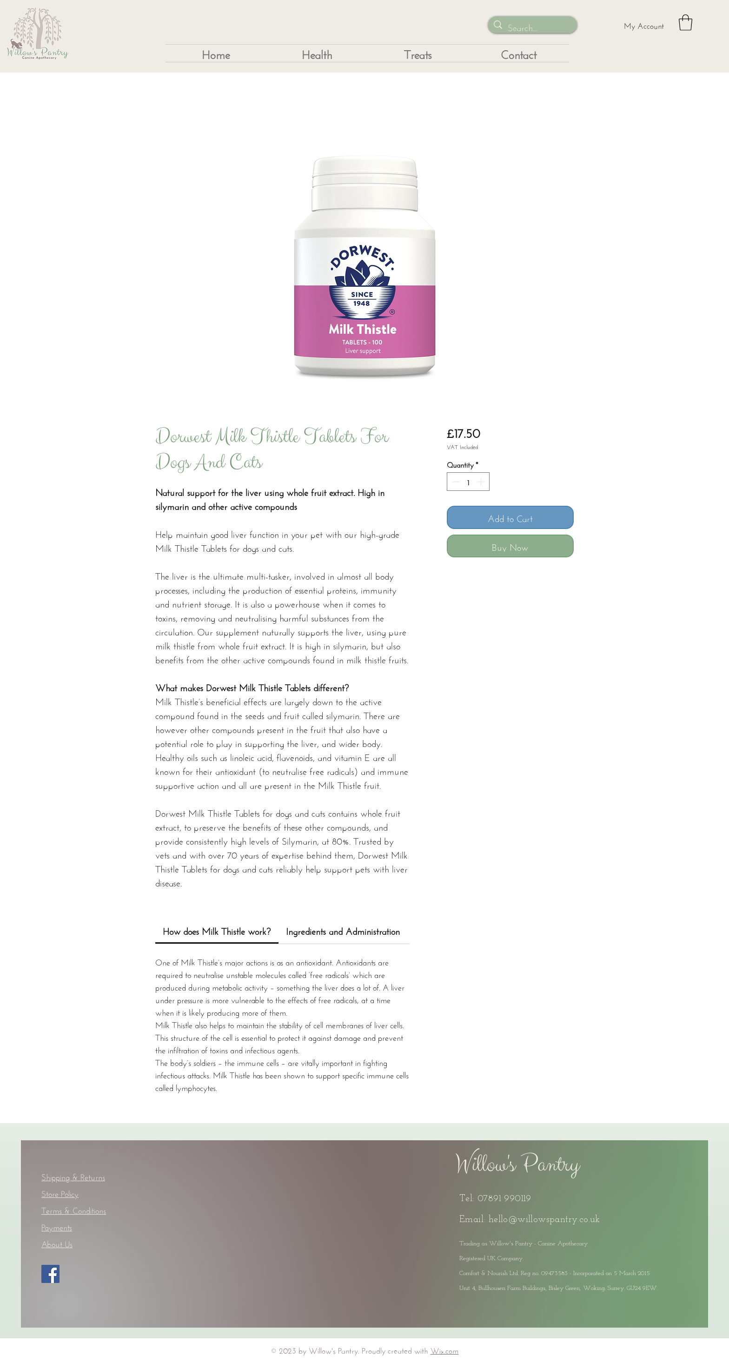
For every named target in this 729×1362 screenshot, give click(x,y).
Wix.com (445, 1349)
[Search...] (532, 26)
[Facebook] (50, 1274)
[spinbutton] (468, 481)
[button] (685, 22)
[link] (217, 930)
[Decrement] (454, 481)
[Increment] (481, 481)
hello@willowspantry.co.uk (544, 1219)
